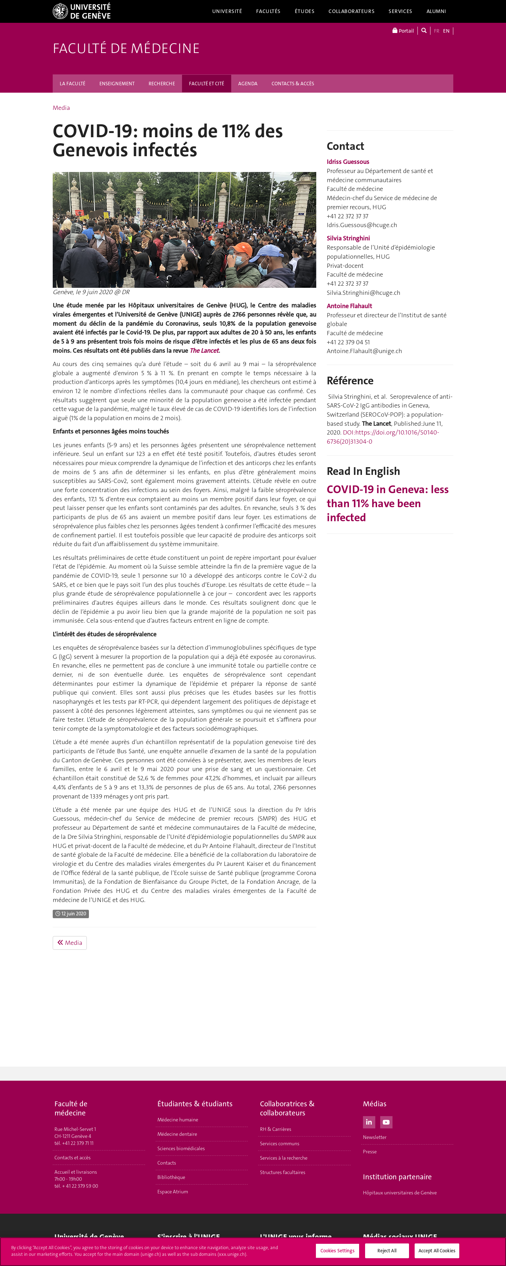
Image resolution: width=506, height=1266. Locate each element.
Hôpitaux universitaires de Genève (400, 1192)
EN (446, 30)
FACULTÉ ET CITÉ (206, 83)
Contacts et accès (72, 1157)
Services (401, 11)
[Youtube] (386, 1121)
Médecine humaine (177, 1119)
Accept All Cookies (437, 1251)
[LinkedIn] (369, 1121)
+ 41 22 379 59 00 (80, 1186)
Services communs (279, 1143)
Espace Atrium (172, 1191)
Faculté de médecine (126, 48)
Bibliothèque (171, 1177)
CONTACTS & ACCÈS (293, 83)
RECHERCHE (162, 83)
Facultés (268, 11)
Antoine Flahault (349, 306)
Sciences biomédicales (181, 1148)
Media (61, 108)
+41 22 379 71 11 (77, 1143)
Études (304, 11)
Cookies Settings (337, 1251)
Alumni (436, 11)
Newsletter (375, 1137)
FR (437, 30)
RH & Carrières (275, 1129)
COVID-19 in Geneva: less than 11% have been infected (388, 503)
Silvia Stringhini (348, 238)
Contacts (166, 1163)
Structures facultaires (282, 1172)
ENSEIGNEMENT (117, 83)
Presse (370, 1151)
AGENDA (248, 83)
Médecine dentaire (177, 1134)
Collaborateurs (352, 11)
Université (227, 11)
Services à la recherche (283, 1158)
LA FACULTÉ (72, 83)
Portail (403, 30)
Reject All (386, 1251)
